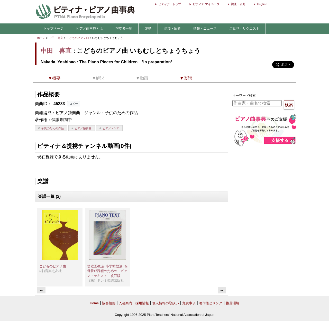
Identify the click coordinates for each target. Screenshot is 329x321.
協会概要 (108, 303)
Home (94, 303)
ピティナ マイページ (206, 4)
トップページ (53, 28)
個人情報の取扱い (165, 303)
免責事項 (189, 303)
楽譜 (148, 28)
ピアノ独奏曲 (83, 128)
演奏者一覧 (123, 28)
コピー (73, 103)
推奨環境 (232, 303)
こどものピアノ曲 (78, 37)
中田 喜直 (56, 37)
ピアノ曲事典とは (89, 28)
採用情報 (142, 303)
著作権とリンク (210, 303)
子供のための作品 (52, 128)
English (262, 4)
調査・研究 (238, 4)
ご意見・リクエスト (244, 28)
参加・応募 (172, 28)
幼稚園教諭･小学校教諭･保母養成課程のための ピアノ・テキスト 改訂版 (107, 271)
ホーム (41, 37)
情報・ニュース (205, 28)
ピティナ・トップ (169, 4)
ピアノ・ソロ (111, 128)
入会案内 (125, 303)
